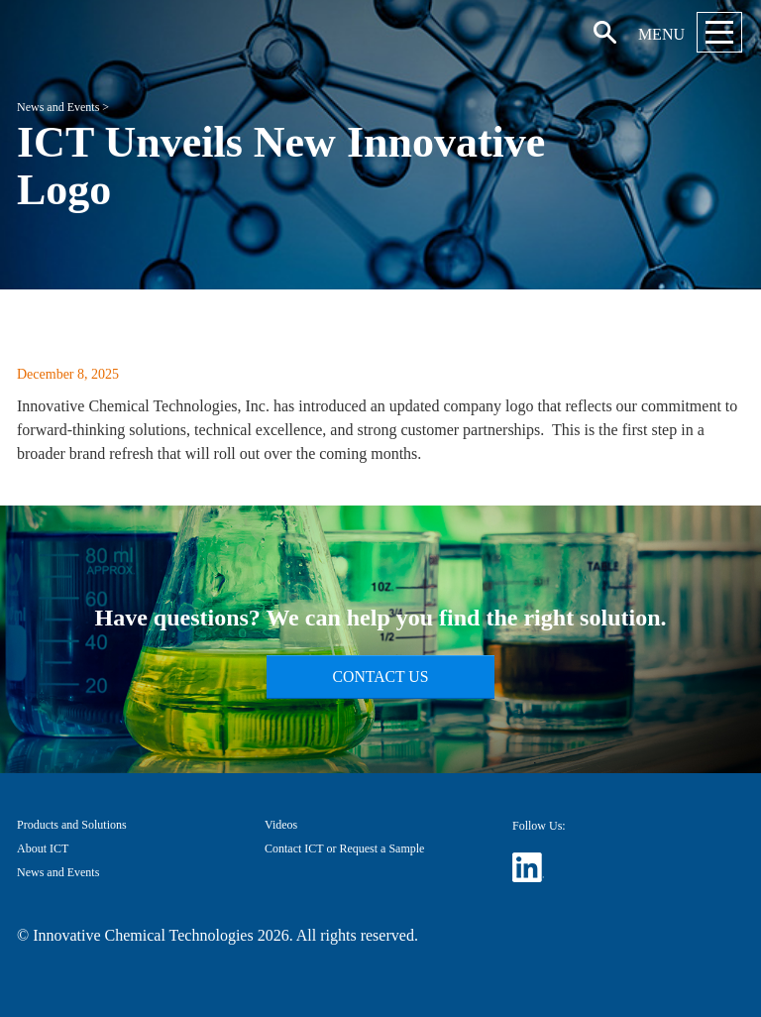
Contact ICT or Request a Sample (344, 848)
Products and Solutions (72, 825)
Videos (281, 825)
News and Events (58, 107)
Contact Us (381, 676)
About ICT (42, 848)
